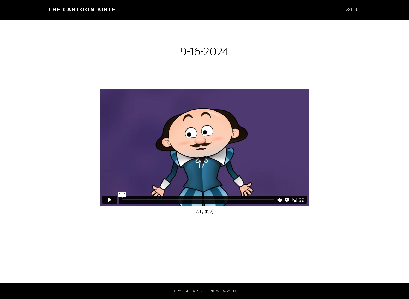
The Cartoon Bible (82, 9)
